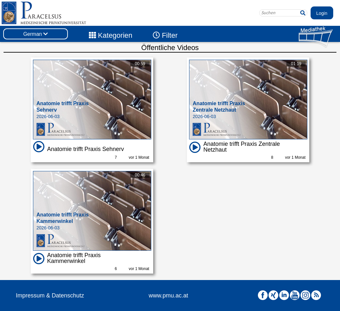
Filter (165, 35)
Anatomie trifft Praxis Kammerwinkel (74, 258)
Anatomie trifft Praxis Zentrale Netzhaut (241, 147)
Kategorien (111, 35)
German (35, 34)
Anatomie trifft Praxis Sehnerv (85, 149)
